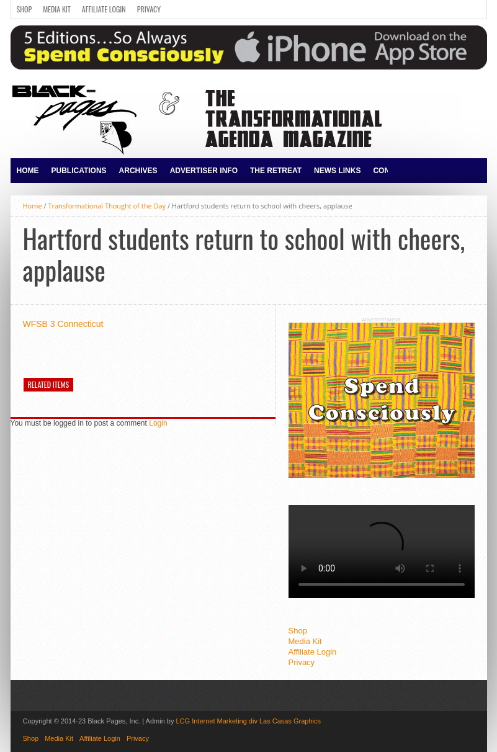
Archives (138, 170)
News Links (337, 170)
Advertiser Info (204, 170)
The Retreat (276, 170)
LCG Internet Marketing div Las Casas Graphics (248, 721)
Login (158, 423)
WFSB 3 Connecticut (63, 324)
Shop (24, 9)
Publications (79, 170)
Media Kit (57, 9)
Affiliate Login (104, 9)
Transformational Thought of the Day (107, 205)
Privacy (149, 9)
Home (28, 170)
